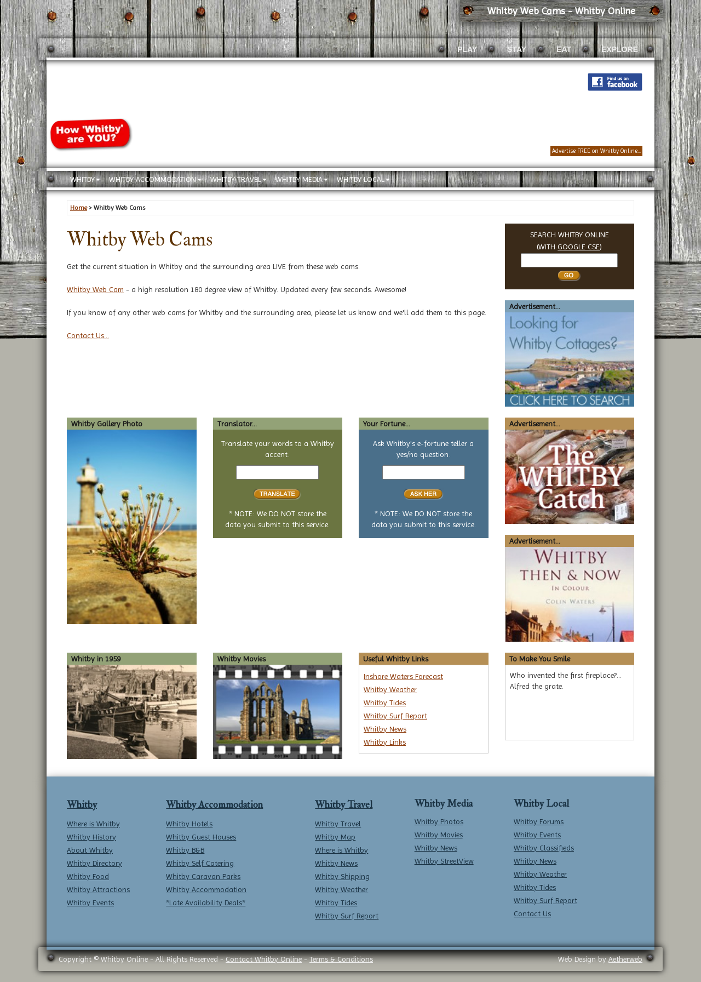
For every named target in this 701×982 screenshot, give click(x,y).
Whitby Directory (94, 863)
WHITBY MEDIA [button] (301, 179)
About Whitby (90, 850)
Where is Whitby (93, 823)
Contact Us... (88, 335)
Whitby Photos (439, 821)
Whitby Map (335, 836)
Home (78, 208)
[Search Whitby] (569, 260)
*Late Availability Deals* (205, 902)
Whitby (82, 804)
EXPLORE (619, 49)
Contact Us (532, 913)
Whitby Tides (385, 702)
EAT (563, 49)
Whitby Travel (343, 804)
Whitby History (91, 836)
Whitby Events (90, 902)
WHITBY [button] (85, 179)
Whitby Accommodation (214, 804)
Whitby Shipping (342, 876)
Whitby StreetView (444, 861)
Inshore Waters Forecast (403, 676)
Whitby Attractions (98, 889)
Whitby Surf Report (395, 715)
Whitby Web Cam (95, 289)
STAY (516, 49)
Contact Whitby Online (264, 959)
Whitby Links (385, 742)
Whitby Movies (439, 834)
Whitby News (385, 728)
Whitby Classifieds (544, 847)
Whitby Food (88, 876)
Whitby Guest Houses (201, 836)
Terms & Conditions (341, 959)
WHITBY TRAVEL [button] (238, 179)
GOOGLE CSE (579, 246)
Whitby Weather (390, 689)
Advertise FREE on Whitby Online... (596, 151)
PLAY (467, 49)
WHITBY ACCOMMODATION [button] (155, 179)
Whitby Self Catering (200, 863)
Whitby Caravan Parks (203, 876)
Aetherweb (625, 959)
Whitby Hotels (189, 823)
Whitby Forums (539, 821)
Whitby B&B (185, 850)
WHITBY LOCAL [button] (363, 179)
